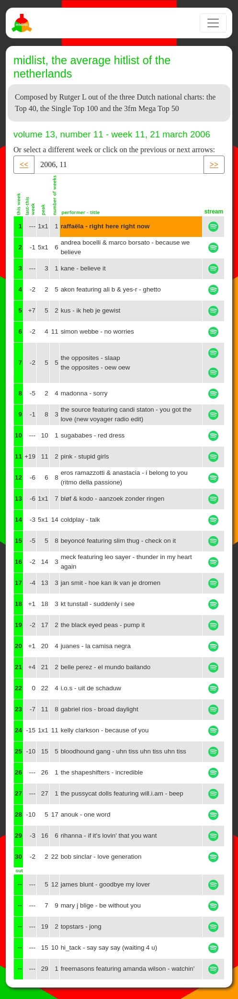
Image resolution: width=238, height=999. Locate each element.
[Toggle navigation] (213, 23)
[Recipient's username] (119, 165)
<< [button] (24, 164)
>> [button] (214, 164)
